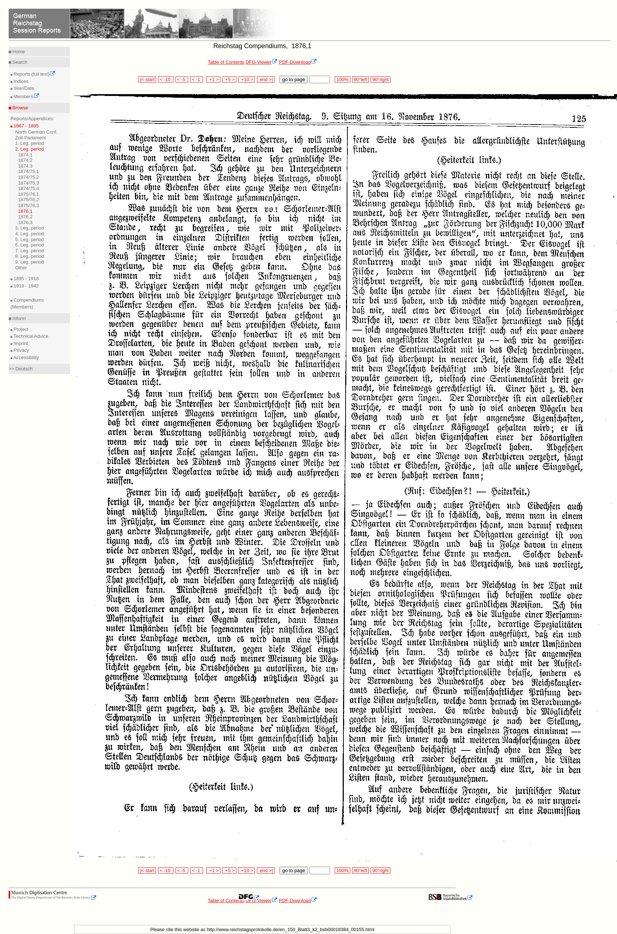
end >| (265, 79)
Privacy (20, 350)
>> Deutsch (21, 368)
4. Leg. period (29, 233)
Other (21, 267)
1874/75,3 (28, 183)
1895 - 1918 (25, 278)
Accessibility (25, 357)
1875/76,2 (28, 199)
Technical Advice (30, 336)
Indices (20, 81)
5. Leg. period (29, 239)
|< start (147, 79)
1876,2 (25, 216)
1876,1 (25, 211)
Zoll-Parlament (30, 137)
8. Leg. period (29, 256)
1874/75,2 (28, 177)
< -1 (197, 79)
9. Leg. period (29, 262)
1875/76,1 (28, 194)
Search (19, 62)
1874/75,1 (28, 171)
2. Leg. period (29, 149)
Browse (19, 107)
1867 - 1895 (25, 126)
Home (18, 51)
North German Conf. (36, 132)
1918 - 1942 (25, 286)
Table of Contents (226, 62)
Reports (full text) (34, 74)
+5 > (229, 79)
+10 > (246, 79)
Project (20, 329)
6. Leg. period (29, 245)
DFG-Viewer (262, 62)
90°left (360, 79)
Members (25, 96)
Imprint (20, 343)
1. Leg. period (29, 143)
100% (342, 79)
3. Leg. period (29, 228)
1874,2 (25, 160)
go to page (293, 79)
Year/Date (23, 88)
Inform (18, 318)
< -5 (182, 79)
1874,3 (25, 166)
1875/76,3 (28, 205)
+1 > (213, 79)
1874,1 (25, 154)
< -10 (166, 79)
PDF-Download (298, 62)
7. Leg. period (29, 250)
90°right (380, 79)
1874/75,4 (28, 188)
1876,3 (25, 222)
